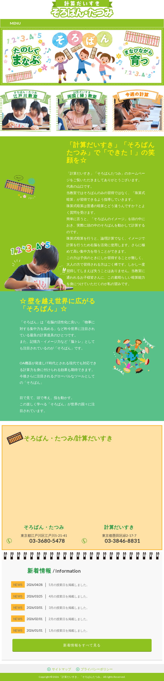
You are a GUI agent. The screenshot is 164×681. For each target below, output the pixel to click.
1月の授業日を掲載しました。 (69, 630)
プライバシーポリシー (97, 669)
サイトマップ (61, 669)
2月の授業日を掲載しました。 (69, 619)
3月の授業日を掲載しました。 (69, 607)
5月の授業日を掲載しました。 (69, 585)
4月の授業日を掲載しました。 (69, 596)
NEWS (18, 585)
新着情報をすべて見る (82, 645)
